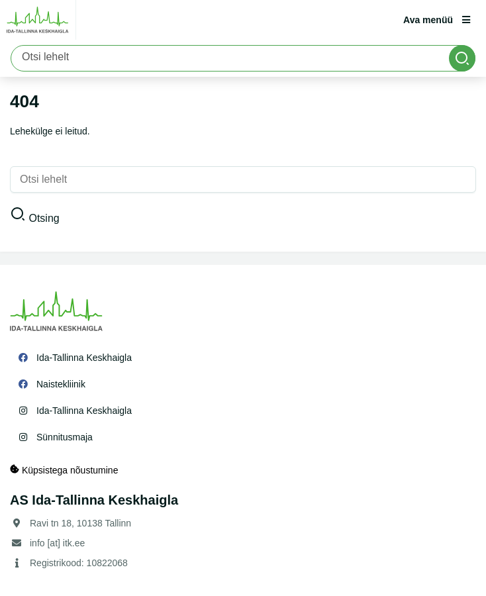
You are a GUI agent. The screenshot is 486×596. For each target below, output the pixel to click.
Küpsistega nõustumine (64, 469)
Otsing (43, 218)
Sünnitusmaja (64, 437)
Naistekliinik (60, 384)
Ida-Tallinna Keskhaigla (84, 357)
